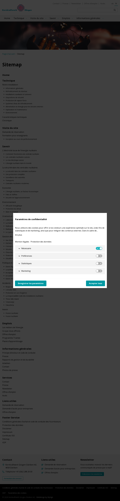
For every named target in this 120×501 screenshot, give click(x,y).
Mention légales (22, 241)
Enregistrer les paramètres (30, 283)
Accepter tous (95, 283)
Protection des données (41, 241)
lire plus (18, 235)
